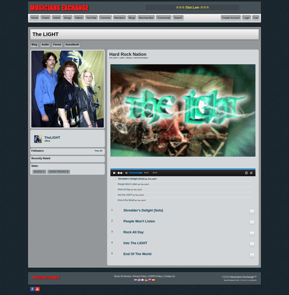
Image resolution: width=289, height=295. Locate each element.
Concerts (105, 17)
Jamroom (253, 280)
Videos (79, 17)
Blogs (132, 17)
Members (119, 17)
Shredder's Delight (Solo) (137, 179)
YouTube (91, 17)
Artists (56, 17)
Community (163, 17)
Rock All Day (130, 189)
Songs (67, 17)
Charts (45, 17)
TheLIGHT (52, 137)
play (183, 159)
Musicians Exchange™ (243, 276)
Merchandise (146, 17)
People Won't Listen (133, 184)
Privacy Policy (140, 276)
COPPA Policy (155, 276)
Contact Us (169, 276)
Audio (121, 58)
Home (34, 17)
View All (98, 151)
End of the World (132, 200)
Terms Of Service (122, 276)
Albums (129, 58)
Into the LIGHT (131, 195)
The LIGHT (113, 58)
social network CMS (231, 280)
